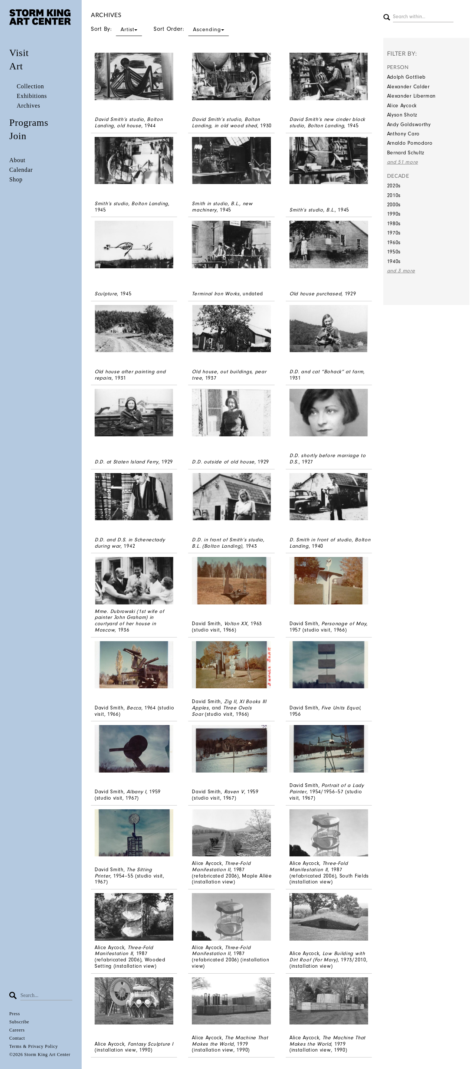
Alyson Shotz (402, 115)
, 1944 (129, 122)
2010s (394, 195)
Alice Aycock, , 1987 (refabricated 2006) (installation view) (230, 956)
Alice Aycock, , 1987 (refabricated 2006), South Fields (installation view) (329, 872)
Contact (17, 1038)
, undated (227, 294)
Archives (28, 105)
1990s (394, 214)
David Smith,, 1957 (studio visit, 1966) (328, 626)
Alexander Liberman (411, 96)
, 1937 (229, 374)
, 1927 (327, 458)
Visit (19, 52)
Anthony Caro (403, 134)
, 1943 (228, 543)
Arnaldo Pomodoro (410, 143)
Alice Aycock (402, 105)
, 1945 (327, 122)
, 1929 (322, 294)
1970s (394, 233)
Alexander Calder (408, 86)
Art (16, 66)
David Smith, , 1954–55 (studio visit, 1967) (129, 875)
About (17, 160)
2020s (394, 186)
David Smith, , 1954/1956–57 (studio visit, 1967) (326, 791)
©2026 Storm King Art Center (40, 1054)
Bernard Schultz (406, 153)
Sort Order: (191, 29)
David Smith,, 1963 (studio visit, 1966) (227, 626)
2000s (394, 204)
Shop (16, 179)
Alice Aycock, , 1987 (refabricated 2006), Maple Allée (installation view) (232, 872)
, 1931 (130, 374)
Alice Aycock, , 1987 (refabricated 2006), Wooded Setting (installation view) (130, 956)
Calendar (21, 170)
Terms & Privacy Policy (33, 1046)
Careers (17, 1030)
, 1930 (232, 122)
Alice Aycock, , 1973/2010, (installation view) (328, 959)
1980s (394, 223)
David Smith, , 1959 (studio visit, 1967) (128, 794)
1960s (394, 242)
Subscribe (19, 1021)
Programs (28, 122)
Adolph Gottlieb (406, 77)
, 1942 (130, 543)
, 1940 (330, 543)
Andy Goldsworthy (409, 124)
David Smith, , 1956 (325, 711)
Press (14, 1013)
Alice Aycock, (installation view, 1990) (134, 1047)
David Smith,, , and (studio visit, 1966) (229, 707)
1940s (394, 261)
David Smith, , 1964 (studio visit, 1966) (134, 711)
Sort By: (116, 29)
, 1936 (129, 620)
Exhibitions (32, 96)
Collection (30, 86)
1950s (394, 252)
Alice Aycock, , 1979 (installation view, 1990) (230, 1043)
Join (17, 136)
